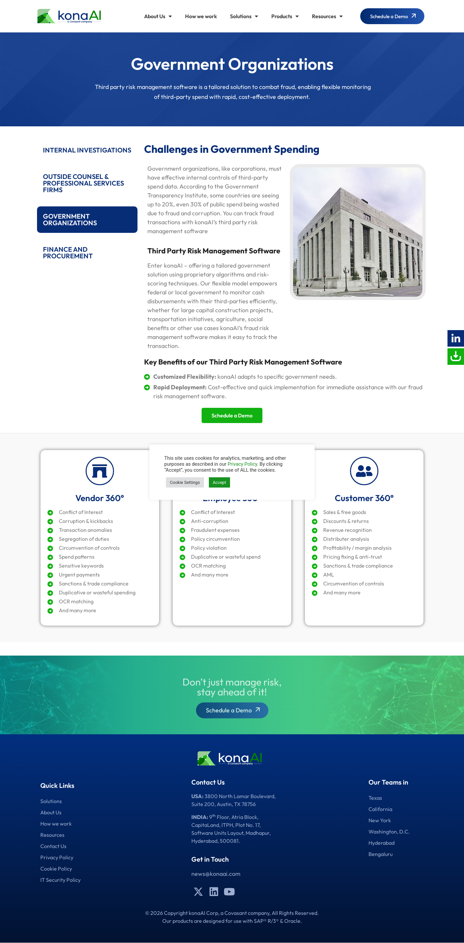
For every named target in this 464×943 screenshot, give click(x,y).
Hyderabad (381, 842)
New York (379, 820)
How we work (201, 16)
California (380, 809)
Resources (327, 16)
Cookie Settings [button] (185, 482)
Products (285, 16)
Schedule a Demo (232, 415)
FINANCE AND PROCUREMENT (68, 252)
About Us (158, 16)
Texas (375, 797)
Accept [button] (219, 482)
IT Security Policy (60, 880)
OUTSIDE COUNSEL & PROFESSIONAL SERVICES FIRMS (83, 183)
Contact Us (53, 846)
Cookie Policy (56, 868)
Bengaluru (380, 854)
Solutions (244, 16)
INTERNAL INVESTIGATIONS (87, 150)
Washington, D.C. (389, 831)
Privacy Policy (56, 857)
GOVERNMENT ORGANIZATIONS (70, 219)
